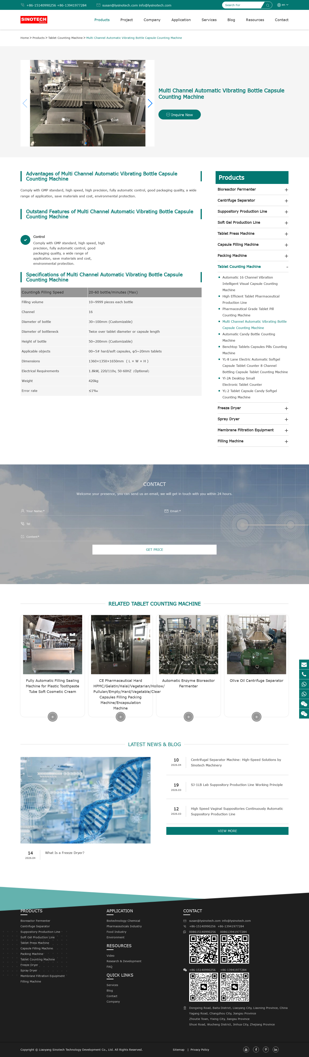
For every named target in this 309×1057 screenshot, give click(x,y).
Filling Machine (230, 441)
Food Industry (116, 931)
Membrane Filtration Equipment (246, 430)
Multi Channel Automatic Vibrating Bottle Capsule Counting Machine (134, 37)
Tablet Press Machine (236, 233)
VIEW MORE (227, 831)
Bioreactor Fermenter (237, 189)
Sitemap (179, 1049)
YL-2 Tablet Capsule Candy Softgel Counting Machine (249, 394)
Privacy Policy (200, 1049)
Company (152, 20)
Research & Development (124, 961)
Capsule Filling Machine (238, 244)
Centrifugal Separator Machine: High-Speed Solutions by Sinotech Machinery (236, 762)
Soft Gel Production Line (239, 222)
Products (102, 20)
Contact (282, 20)
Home (24, 37)
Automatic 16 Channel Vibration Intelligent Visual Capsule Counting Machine (250, 284)
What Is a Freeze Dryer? (64, 853)
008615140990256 (203, 947)
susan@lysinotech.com (120, 5)
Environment (116, 937)
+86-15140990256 (41, 5)
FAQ (109, 966)
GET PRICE (154, 549)
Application (181, 20)
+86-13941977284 (72, 5)
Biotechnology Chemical (123, 920)
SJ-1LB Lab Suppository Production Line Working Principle (237, 785)
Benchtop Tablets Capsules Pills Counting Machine (254, 350)
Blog (231, 20)
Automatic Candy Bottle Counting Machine (248, 337)
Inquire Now (179, 115)
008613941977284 (234, 947)
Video (110, 955)
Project (126, 20)
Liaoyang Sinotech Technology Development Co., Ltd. (76, 1049)
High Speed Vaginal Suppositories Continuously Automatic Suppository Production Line (237, 811)
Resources (255, 20)
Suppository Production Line (242, 211)
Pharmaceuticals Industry (124, 926)
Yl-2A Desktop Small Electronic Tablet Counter (242, 381)
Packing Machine (232, 255)
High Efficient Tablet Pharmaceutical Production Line (250, 299)
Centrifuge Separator (236, 200)
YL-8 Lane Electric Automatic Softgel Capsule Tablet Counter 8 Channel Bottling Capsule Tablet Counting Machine (255, 366)
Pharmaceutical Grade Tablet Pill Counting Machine (248, 312)
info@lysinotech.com (155, 5)
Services (209, 20)
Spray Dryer (228, 419)
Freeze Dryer (229, 408)
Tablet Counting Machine (65, 37)
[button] (150, 103)
